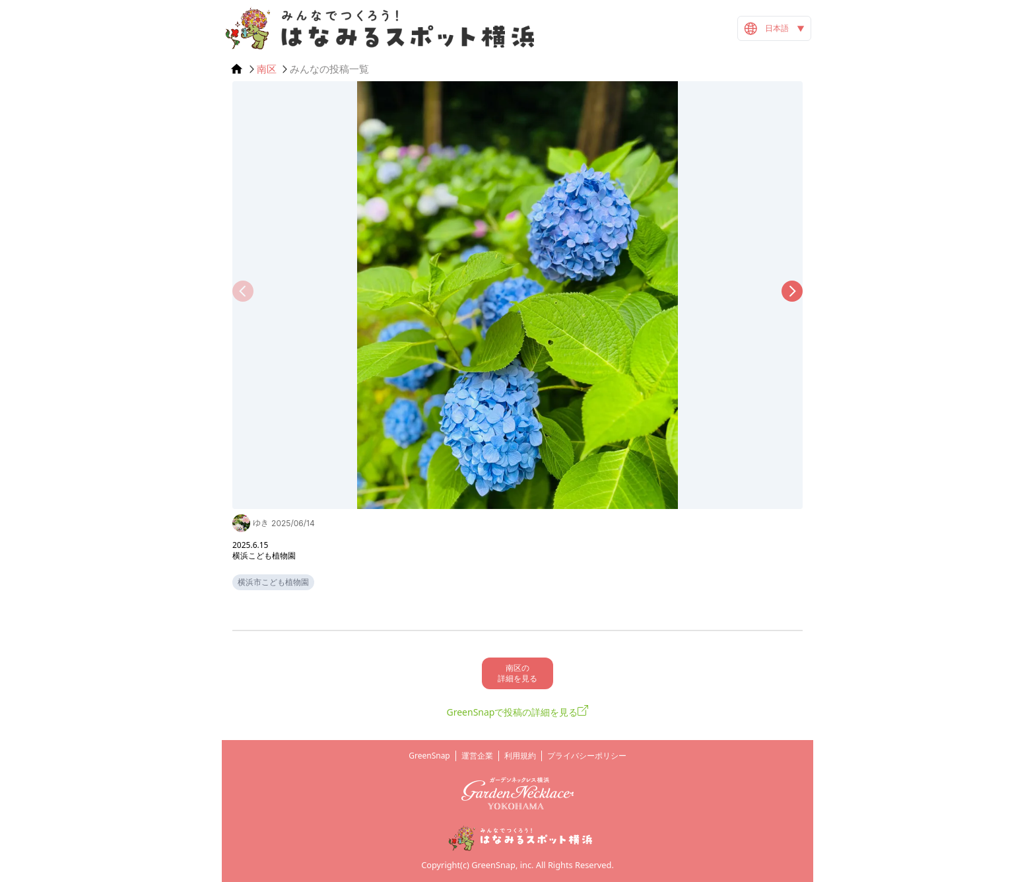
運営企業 (477, 755)
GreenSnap (429, 755)
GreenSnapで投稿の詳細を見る (512, 712)
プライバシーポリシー (586, 755)
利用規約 (520, 755)
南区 (267, 69)
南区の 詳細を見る (517, 673)
